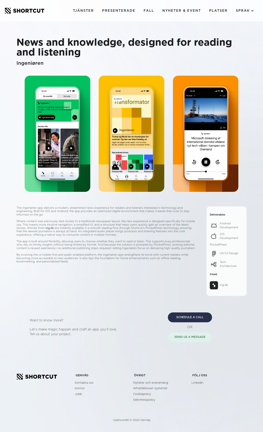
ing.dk (49, 230)
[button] (245, 10)
